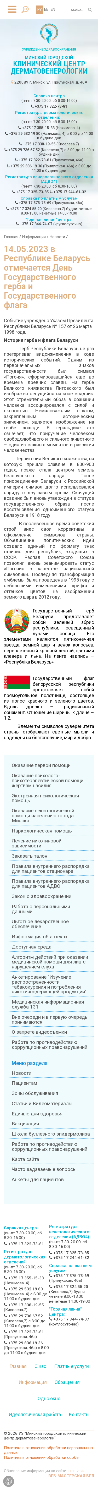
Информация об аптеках (39, 937)
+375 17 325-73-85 (30, 192)
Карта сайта (25, 1159)
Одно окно (49, 1398)
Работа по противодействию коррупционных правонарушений (49, 1044)
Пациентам (24, 1083)
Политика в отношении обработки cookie (41, 1457)
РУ (39, 9)
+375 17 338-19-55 (37, 144)
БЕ (46, 9)
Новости (57, 236)
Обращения (67, 1382)
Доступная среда (31, 947)
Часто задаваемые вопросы (44, 1169)
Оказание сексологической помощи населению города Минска (43, 816)
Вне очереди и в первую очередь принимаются (50, 1019)
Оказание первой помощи (41, 765)
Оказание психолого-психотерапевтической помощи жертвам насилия (47, 780)
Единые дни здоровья (37, 1114)
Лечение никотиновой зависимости (36, 843)
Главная (11, 236)
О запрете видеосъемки (39, 1032)
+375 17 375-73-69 (33, 203)
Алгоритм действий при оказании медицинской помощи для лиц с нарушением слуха (50, 962)
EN (53, 9)
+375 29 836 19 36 (24, 166)
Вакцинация (25, 1124)
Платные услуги (71, 1366)
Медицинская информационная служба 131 (48, 1004)
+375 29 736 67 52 (22, 150)
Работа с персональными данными (41, 909)
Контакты (79, 1414)
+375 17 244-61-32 (68, 192)
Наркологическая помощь (42, 831)
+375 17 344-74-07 (34, 224)
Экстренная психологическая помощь (45, 798)
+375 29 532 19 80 (22, 134)
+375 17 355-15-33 (36, 128)
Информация (34, 236)
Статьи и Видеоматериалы (42, 1103)
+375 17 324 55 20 (24, 209)
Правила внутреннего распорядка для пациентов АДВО (51, 883)
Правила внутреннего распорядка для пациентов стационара (51, 868)
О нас (40, 1366)
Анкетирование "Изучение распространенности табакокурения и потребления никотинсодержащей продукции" (49, 984)
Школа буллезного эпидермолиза (51, 1134)
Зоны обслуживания (35, 1093)
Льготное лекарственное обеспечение (40, 924)
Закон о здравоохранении (41, 896)
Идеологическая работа (35, 1414)
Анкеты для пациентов (38, 1179)
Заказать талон (29, 856)
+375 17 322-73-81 (49, 106)
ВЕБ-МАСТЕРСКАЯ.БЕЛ (71, 1475)
